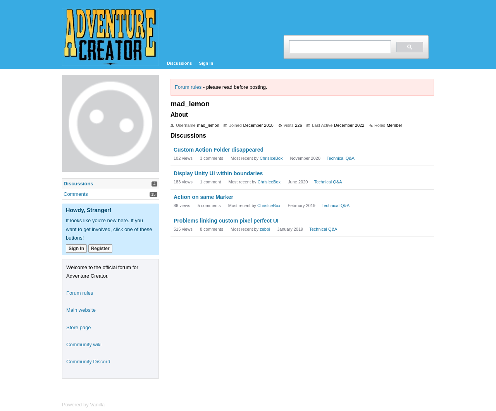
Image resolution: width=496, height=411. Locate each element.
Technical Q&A (341, 158)
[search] (339, 46)
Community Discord (88, 361)
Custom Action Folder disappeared (219, 150)
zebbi (265, 229)
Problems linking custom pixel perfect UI (226, 221)
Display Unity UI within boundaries (218, 173)
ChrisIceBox (271, 158)
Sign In (206, 63)
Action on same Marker (203, 197)
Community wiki (84, 344)
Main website (81, 310)
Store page (78, 327)
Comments (76, 194)
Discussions (179, 63)
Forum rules (188, 87)
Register (100, 248)
